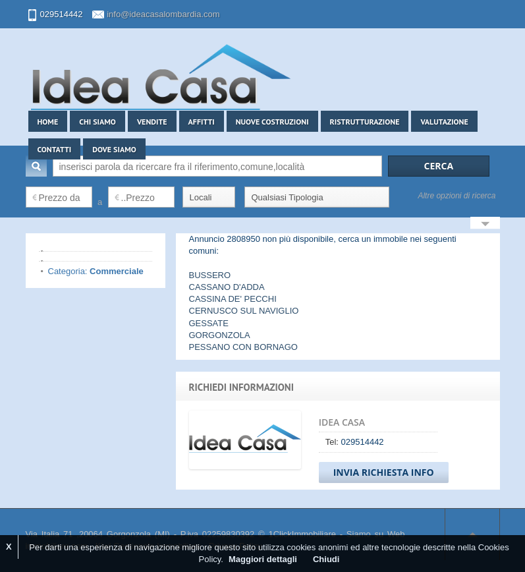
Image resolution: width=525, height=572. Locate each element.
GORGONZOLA (219, 335)
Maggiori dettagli (263, 559)
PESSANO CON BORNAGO (243, 347)
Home (48, 122)
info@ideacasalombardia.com (163, 14)
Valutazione (444, 122)
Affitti (201, 122)
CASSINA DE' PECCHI (233, 299)
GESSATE (209, 323)
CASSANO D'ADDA (227, 287)
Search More (485, 224)
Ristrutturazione (365, 122)
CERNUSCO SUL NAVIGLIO (244, 311)
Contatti (55, 149)
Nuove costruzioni (272, 122)
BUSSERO (210, 275)
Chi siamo (97, 122)
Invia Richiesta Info (383, 472)
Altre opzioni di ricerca (456, 195)
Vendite (152, 122)
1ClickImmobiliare (302, 534)
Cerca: (36, 166)
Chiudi (326, 559)
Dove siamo (114, 149)
